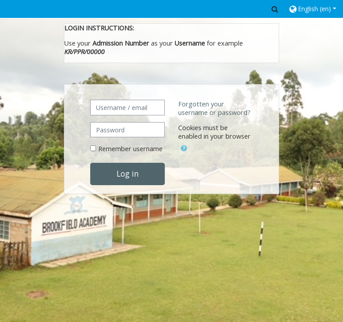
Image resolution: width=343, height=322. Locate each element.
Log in (128, 173)
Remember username (130, 148)
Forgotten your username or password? (214, 108)
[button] (275, 8)
